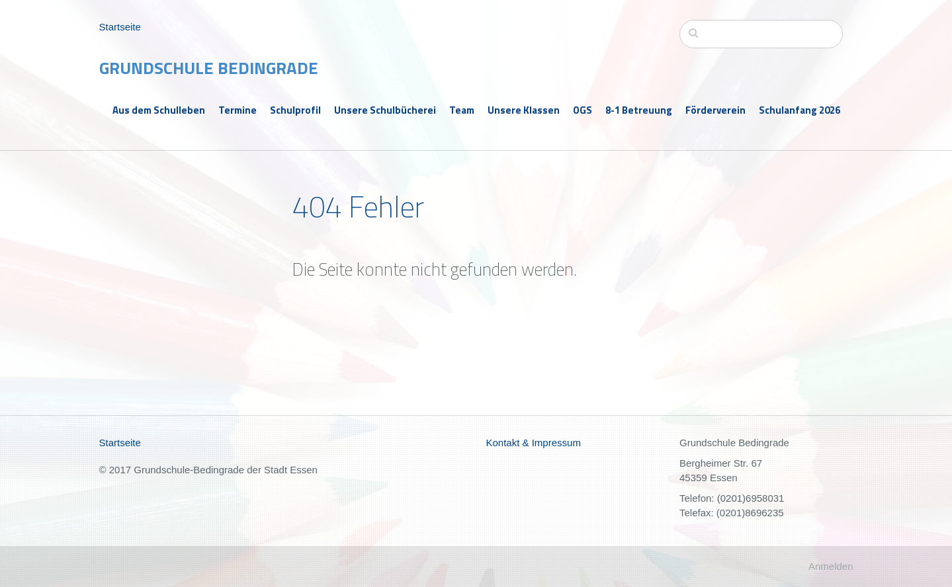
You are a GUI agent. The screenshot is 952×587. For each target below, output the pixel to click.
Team (461, 110)
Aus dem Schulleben (158, 110)
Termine (237, 110)
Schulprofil (295, 110)
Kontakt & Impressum (533, 442)
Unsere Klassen (524, 110)
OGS (582, 110)
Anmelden (830, 566)
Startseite (120, 26)
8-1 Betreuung (638, 110)
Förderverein (715, 110)
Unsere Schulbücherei (385, 110)
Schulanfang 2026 (799, 110)
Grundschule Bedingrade (208, 68)
